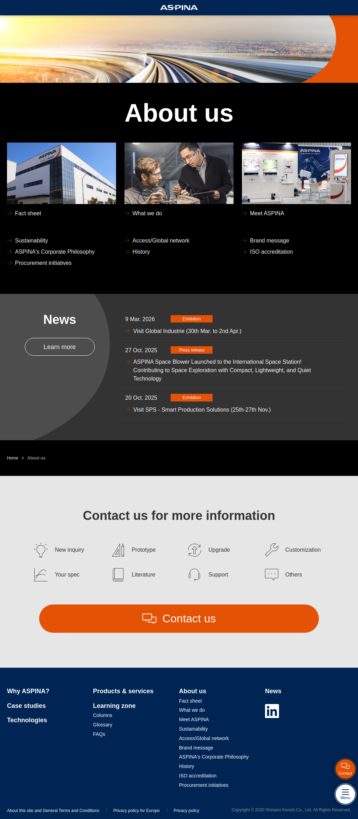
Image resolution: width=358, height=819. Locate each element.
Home (12, 458)
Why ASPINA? (28, 691)
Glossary (102, 724)
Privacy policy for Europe (136, 810)
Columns (102, 715)
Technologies (27, 720)
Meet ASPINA (194, 719)
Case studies (26, 705)
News (273, 691)
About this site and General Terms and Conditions (53, 810)
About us (36, 458)
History (186, 766)
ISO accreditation (197, 775)
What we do (192, 710)
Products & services (123, 691)
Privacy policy (186, 810)
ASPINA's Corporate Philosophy (214, 757)
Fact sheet (190, 701)
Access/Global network (204, 738)
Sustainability (193, 729)
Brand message (196, 748)
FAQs (99, 734)
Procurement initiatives (204, 785)
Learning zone (114, 705)
